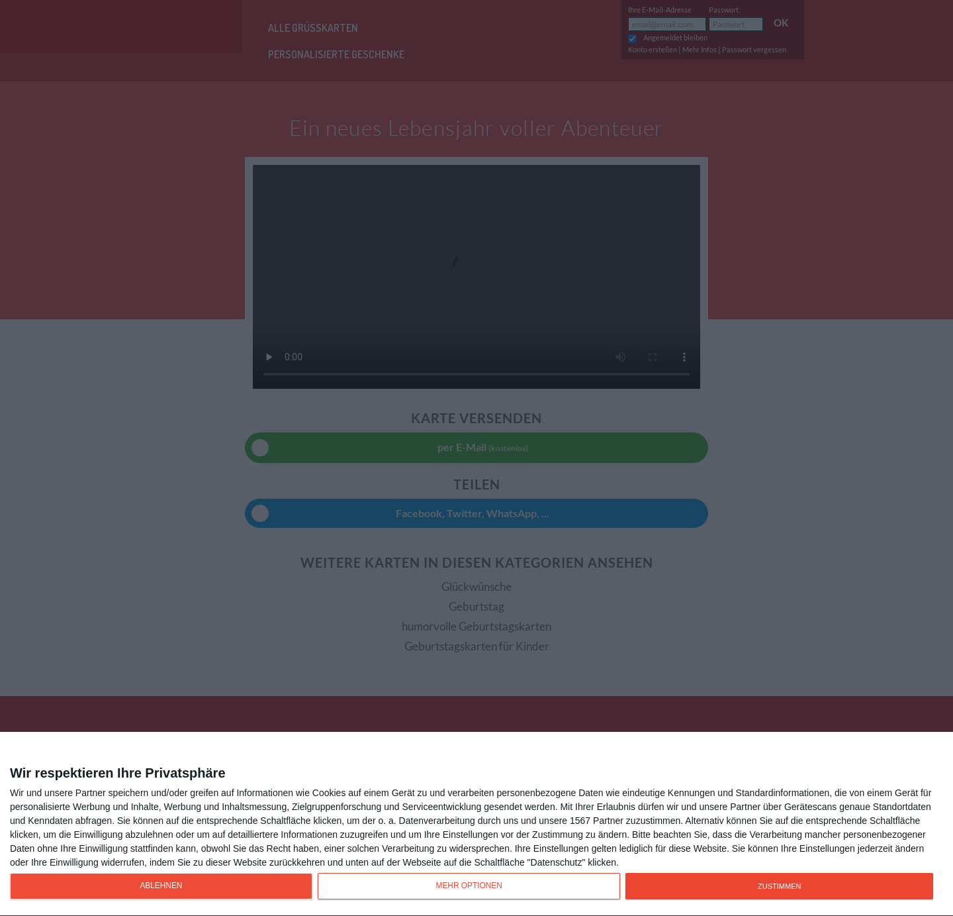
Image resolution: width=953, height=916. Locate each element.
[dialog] (476, 824)
